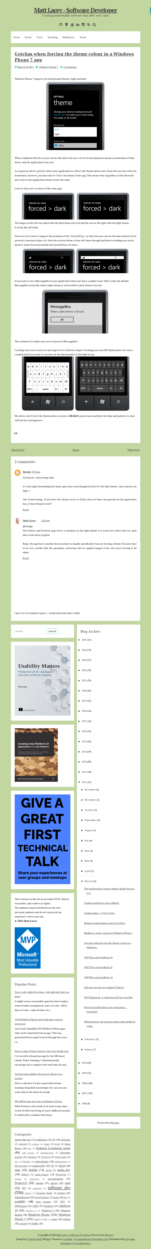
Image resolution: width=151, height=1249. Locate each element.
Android (23, 1144)
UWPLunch (21, 1206)
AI (54, 1139)
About (83, 37)
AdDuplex (41, 1139)
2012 (84, 771)
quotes (54, 1183)
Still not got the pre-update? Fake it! (104, 987)
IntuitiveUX (38, 1165)
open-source (42, 1174)
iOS (52, 1165)
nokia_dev (63, 1170)
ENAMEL (26, 1161)
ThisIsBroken (22, 1197)
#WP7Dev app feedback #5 (98, 967)
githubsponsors (61, 1161)
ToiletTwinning (42, 1197)
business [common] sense (53, 1148)
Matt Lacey (29, 520)
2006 (84, 1103)
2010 (84, 1062)
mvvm (49, 1170)
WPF (45, 1219)
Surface (28, 1193)
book (57, 1144)
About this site (23, 1139)
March (88, 881)
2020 (84, 690)
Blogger (114, 1122)
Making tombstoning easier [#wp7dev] (104, 923)
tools (56, 1197)
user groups (43, 1201)
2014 (84, 751)
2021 (84, 680)
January (89, 1049)
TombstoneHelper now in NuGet (101, 903)
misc (18, 1170)
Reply (26, 509)
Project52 (21, 1183)
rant (67, 1183)
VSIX (35, 1206)
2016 (84, 731)
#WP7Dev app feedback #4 (98, 977)
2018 (84, 711)
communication (47, 1152)
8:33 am (36, 471)
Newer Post (18, 449)
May (87, 860)
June (87, 850)
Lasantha (67, 1239)
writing (66, 1219)
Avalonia (35, 1144)
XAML (34, 1223)
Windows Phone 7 (48, 67)
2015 (84, 741)
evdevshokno (41, 1161)
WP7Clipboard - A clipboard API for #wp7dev (108, 997)
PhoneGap (61, 1174)
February (89, 1039)
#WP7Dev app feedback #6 (98, 957)
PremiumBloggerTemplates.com (91, 1239)
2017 (84, 721)
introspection (21, 1165)
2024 (84, 650)
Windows (48, 1206)
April (87, 871)
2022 (84, 670)
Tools (40, 37)
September (91, 820)
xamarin (23, 1223)
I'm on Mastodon (82, 1243)
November (90, 799)
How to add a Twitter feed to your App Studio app (42, 1051)
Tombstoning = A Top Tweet (99, 913)
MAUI (62, 1165)
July (87, 840)
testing (61, 1193)
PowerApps (34, 1179)
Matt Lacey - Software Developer (75, 10)
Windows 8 (48, 1210)
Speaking (53, 37)
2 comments (70, 67)
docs (17, 1161)
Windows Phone (39, 1215)
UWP (62, 1201)
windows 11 (31, 1210)
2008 (84, 1083)
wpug (54, 1219)
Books (28, 37)
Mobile (33, 1170)
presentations (55, 1178)
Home (16, 37)
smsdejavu (37, 1188)
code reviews (28, 1152)
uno (65, 1197)
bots (29, 1148)
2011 (84, 782)
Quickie (39, 1183)
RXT (24, 1188)
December (90, 789)
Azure (47, 1144)
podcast (18, 1179)
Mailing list (68, 37)
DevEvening (61, 1157)
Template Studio (44, 1193)
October (89, 810)
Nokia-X (25, 1174)
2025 (84, 639)
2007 (84, 1093)
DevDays (45, 1157)
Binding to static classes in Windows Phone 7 (108, 933)
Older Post (133, 449)
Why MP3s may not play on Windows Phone (38, 1101)
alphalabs (65, 1139)
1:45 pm (45, 520)
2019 (84, 700)
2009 (84, 1073)
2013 (84, 761)
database (32, 1157)
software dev (59, 1187)
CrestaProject (34, 1239)
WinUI (37, 1219)
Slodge (27, 471)
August (88, 830)
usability (20, 1201)
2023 (84, 660)
